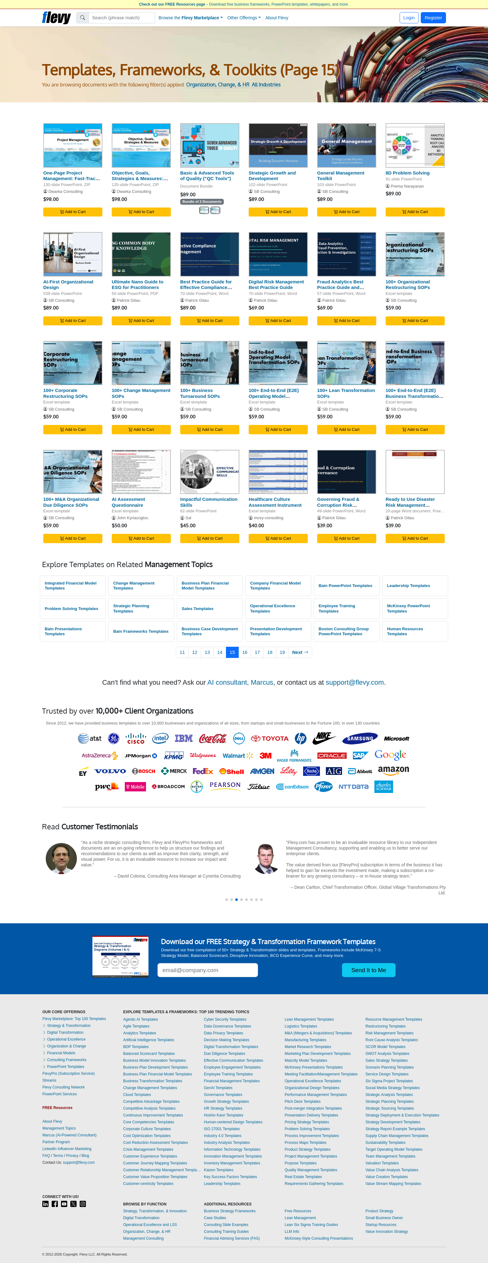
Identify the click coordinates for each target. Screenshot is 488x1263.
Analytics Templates (139, 1033)
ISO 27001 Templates (222, 1129)
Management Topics (59, 1128)
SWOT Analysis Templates (387, 1053)
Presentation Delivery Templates (311, 1115)
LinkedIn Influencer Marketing (66, 1149)
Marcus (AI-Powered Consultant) (69, 1135)
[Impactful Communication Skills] (209, 472)
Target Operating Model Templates (393, 1149)
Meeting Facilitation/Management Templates (321, 1074)
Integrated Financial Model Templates (70, 586)
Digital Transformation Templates (231, 1047)
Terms (58, 1155)
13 (207, 652)
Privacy (72, 1155)
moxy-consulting (269, 517)
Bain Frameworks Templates (141, 631)
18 (270, 652)
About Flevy (277, 17)
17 (257, 652)
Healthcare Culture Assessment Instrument (275, 502)
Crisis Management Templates (148, 1149)
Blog (85, 1155)
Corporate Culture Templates (147, 1129)
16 (244, 652)
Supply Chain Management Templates (397, 1136)
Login (409, 17)
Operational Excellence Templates (272, 608)
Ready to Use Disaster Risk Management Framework (410, 505)
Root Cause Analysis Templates (391, 1040)
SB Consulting (267, 191)
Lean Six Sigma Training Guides (311, 1225)
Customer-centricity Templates (148, 1183)
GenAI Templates (218, 1088)
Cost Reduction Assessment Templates (155, 1142)
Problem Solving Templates (71, 608)
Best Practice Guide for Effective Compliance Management (206, 287)
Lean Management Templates (309, 1019)
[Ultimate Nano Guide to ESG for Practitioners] (141, 254)
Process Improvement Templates (312, 1136)
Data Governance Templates (227, 1026)
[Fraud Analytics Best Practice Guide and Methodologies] (346, 254)
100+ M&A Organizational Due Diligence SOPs (71, 502)
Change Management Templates (134, 586)
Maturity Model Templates (306, 1060)
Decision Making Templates (226, 1040)
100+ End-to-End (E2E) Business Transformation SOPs (414, 396)
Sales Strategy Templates (386, 1060)
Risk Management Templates (389, 1033)
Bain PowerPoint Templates (346, 585)
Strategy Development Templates (392, 1122)
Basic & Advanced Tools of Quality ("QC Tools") (207, 175)
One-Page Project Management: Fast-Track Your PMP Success (70, 178)
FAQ (46, 1155)
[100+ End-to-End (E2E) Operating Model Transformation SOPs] (278, 363)
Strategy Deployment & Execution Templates (402, 1115)
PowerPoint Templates (63, 1067)
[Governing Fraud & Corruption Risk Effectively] (346, 472)
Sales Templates (198, 608)
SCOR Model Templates (385, 1047)
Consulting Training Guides (226, 1231)
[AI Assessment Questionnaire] (141, 472)
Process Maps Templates (305, 1142)
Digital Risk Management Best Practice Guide (276, 284)
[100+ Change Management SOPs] (141, 363)
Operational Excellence (64, 1039)
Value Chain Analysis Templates (391, 1170)
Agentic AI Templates (140, 1019)
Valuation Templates (382, 1163)
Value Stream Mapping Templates (393, 1183)
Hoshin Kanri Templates (223, 1115)
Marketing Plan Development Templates (318, 1053)
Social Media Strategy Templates (392, 1088)
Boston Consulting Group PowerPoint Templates (344, 631)
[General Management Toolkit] (346, 145)
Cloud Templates (137, 1095)
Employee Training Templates (337, 608)
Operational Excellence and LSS (150, 1225)
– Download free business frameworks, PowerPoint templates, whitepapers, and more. (244, 4)
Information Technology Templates (232, 1149)
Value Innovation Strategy (386, 1231)
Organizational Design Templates (312, 1088)
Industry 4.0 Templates (223, 1136)
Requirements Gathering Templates (314, 1183)
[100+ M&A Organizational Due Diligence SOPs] (72, 472)
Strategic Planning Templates (131, 608)
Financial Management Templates (232, 1081)
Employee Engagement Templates (232, 1067)
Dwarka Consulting (66, 191)
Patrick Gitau (128, 300)
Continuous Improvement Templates (153, 1115)
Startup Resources (380, 1225)
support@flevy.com (355, 682)
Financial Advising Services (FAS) (232, 1238)
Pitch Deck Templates (303, 1101)
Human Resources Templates (405, 631)
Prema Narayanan (407, 186)
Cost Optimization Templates (147, 1136)
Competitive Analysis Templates (149, 1108)
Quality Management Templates (311, 1170)
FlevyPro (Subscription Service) (68, 1073)
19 (282, 652)
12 (195, 652)
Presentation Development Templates (276, 631)
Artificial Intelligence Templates (148, 1040)
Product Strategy (379, 1211)
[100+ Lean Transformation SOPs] (346, 363)
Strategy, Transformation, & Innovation (155, 1211)
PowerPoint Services (59, 1094)
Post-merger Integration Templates (313, 1108)
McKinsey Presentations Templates (314, 1067)
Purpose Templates (301, 1163)
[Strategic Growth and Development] (278, 145)
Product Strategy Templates (308, 1149)
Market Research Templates (308, 1047)
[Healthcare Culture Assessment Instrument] (278, 472)
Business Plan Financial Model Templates (205, 586)
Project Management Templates (311, 1156)
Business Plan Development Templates (155, 1067)
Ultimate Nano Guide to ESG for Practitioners (137, 284)
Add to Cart (73, 211)
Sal (188, 517)
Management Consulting (143, 1238)
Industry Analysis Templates (227, 1142)
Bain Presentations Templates (63, 631)
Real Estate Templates (303, 1177)
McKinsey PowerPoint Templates (408, 608)
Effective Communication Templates (233, 1060)
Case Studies (215, 1218)
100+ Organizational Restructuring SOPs (408, 284)
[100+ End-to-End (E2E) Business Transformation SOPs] (415, 363)
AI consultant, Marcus (240, 682)
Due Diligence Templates (224, 1053)
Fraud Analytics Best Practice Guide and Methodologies (340, 287)
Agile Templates (136, 1026)
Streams (49, 1080)
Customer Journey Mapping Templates (155, 1163)
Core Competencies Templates (148, 1122)
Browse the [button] (189, 17)
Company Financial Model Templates (275, 586)
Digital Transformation (62, 1032)
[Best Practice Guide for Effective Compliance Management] (209, 254)
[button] (226, 899)
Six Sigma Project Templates (389, 1081)
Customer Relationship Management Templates (162, 1170)
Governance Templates (223, 1095)
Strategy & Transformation (66, 1025)
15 (232, 652)
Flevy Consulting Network (63, 1087)
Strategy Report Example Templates (395, 1129)
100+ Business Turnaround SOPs (200, 393)
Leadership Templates (408, 585)
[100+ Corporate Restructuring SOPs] (72, 363)
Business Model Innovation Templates (154, 1060)
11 (182, 652)
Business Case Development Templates (210, 631)
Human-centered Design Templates (233, 1122)
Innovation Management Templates (233, 1156)
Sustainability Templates (385, 1142)
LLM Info (292, 1231)
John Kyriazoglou (132, 517)
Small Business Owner (384, 1218)
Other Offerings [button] (242, 17)
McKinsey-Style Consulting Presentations (319, 1238)
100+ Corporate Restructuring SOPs (65, 393)
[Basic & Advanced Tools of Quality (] (209, 145)
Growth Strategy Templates (226, 1101)
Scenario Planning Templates (389, 1067)
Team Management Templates (390, 1156)
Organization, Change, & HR (217, 85)
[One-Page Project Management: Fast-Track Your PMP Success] (72, 145)
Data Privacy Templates (223, 1033)
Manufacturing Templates (305, 1040)
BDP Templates (136, 1047)
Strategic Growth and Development (272, 175)
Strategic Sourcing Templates (389, 1108)
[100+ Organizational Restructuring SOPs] (415, 254)
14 (220, 652)
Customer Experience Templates (150, 1156)
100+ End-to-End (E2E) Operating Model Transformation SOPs (274, 396)
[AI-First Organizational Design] (72, 254)
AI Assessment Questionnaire (128, 502)
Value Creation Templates (386, 1177)
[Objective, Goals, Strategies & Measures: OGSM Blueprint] (141, 145)
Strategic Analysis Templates (389, 1095)
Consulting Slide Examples (226, 1225)
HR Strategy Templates (223, 1108)
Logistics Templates (301, 1026)
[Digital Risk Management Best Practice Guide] (278, 254)
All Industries (266, 85)
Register (433, 17)
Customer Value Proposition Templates (155, 1177)
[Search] (121, 17)
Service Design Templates (387, 1074)
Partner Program (56, 1142)
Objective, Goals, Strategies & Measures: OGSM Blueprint (137, 178)
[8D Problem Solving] (415, 145)
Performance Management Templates (316, 1095)
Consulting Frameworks (64, 1060)
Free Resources (298, 1211)
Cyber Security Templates (225, 1019)
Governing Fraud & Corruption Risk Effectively (338, 505)
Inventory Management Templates (232, 1163)
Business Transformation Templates (152, 1081)
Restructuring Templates (385, 1026)
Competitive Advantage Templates (151, 1101)
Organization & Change (64, 1046)
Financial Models (58, 1053)
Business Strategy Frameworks (230, 1211)
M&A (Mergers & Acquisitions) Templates (318, 1033)
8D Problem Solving (408, 172)
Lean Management (300, 1218)
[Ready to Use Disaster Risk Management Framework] (415, 472)
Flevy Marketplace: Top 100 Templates (74, 1019)
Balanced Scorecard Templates (149, 1053)
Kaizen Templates (218, 1170)
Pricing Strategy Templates (307, 1122)
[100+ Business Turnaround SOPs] (209, 363)
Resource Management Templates (393, 1019)
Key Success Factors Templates (230, 1177)
